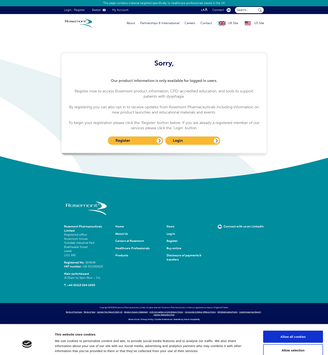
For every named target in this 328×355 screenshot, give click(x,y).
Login (67, 10)
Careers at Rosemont (130, 241)
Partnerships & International (159, 23)
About (131, 23)
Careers (189, 23)
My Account (120, 10)
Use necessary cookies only (293, 344)
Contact (206, 23)
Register (79, 10)
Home (119, 226)
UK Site (233, 23)
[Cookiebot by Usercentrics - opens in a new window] (27, 347)
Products (121, 255)
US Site (259, 23)
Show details (219, 344)
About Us (121, 234)
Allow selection (293, 330)
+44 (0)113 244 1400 (81, 285)
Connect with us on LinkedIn (241, 226)
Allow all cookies (293, 316)
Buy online (174, 248)
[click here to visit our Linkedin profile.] (228, 10)
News (170, 226)
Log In (171, 234)
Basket (99, 10)
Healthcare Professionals (132, 248)
